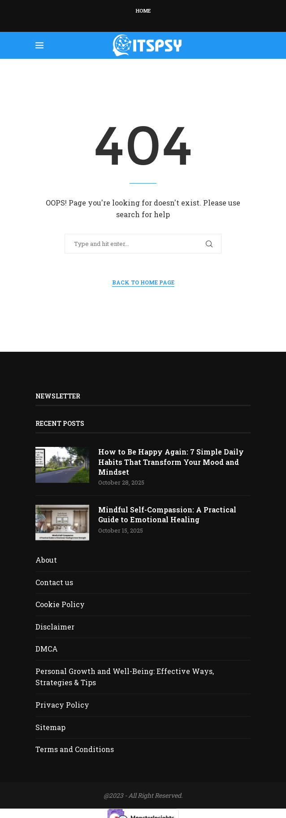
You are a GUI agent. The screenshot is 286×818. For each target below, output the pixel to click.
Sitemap (50, 727)
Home (143, 10)
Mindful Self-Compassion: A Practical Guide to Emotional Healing (167, 514)
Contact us (54, 582)
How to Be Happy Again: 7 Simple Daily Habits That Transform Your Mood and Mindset (171, 462)
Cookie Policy (60, 604)
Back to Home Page (143, 282)
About (46, 559)
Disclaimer (54, 626)
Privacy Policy (62, 704)
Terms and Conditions (74, 749)
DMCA (46, 648)
